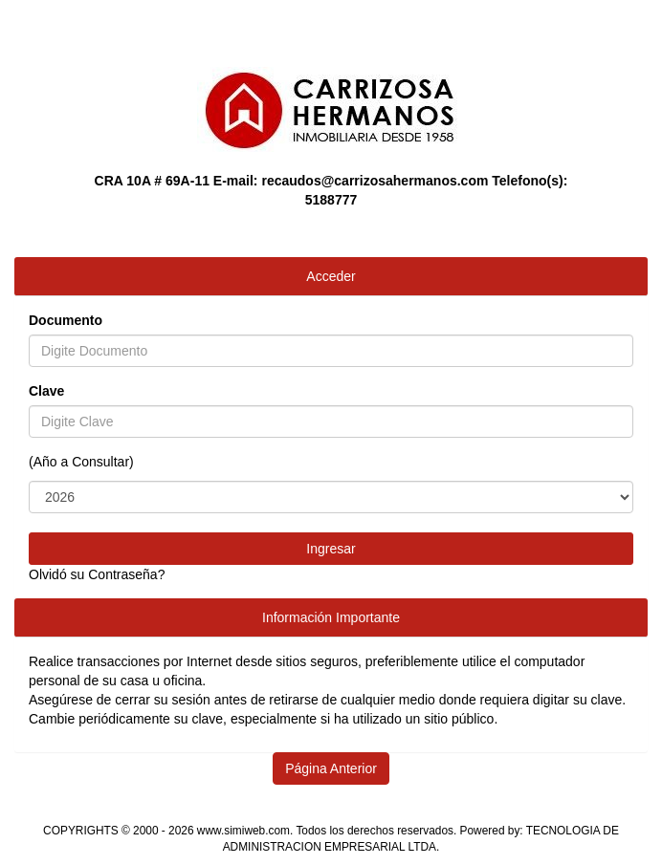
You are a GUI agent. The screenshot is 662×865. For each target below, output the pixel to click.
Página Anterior (331, 768)
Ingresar (330, 548)
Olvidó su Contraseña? (97, 574)
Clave (46, 391)
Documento (65, 320)
